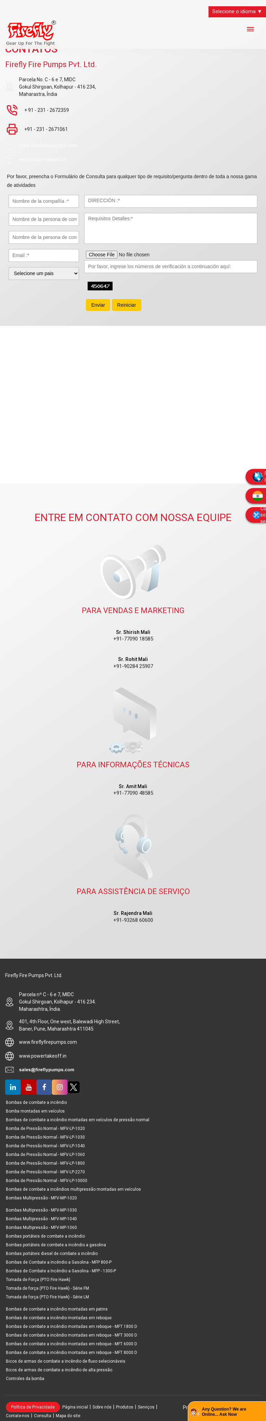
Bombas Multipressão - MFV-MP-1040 (41, 1218)
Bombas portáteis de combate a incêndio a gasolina (56, 1244)
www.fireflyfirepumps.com (48, 145)
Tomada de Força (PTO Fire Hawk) (38, 1279)
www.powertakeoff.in (42, 159)
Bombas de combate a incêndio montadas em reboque (59, 1317)
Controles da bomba (25, 1378)
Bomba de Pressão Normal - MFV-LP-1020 (45, 1128)
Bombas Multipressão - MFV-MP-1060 (41, 1227)
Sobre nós (102, 1407)
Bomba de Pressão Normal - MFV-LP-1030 (45, 1137)
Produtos (124, 1407)
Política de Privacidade (33, 1407)
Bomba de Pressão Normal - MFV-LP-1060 (45, 1154)
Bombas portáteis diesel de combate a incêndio (52, 1253)
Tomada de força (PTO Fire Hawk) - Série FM (47, 1288)
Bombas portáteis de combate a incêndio (45, 1236)
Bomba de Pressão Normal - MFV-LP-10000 (46, 1180)
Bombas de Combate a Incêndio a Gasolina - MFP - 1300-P (61, 1271)
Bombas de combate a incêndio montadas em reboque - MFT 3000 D (71, 1335)
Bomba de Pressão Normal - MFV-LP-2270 (45, 1172)
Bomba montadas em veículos (35, 1111)
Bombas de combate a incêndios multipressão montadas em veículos (73, 1189)
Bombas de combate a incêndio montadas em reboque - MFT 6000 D (71, 1343)
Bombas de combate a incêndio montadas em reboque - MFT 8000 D (71, 1352)
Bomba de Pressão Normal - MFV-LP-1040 (45, 1145)
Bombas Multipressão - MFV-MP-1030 (41, 1210)
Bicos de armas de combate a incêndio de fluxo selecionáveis (65, 1361)
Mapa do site (68, 1415)
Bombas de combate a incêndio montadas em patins (57, 1309)
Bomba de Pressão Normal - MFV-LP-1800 (45, 1163)
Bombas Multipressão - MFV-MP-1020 (41, 1198)
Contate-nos (17, 1415)
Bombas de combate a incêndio (36, 1102)
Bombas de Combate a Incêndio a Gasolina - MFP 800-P (59, 1262)
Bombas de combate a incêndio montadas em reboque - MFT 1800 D (71, 1326)
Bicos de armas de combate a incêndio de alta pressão (59, 1370)
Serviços (146, 1407)
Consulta (42, 1415)
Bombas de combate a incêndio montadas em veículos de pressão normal (77, 1119)
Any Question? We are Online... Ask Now (224, 1412)
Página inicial (75, 1407)
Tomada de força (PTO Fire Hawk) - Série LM (47, 1297)
